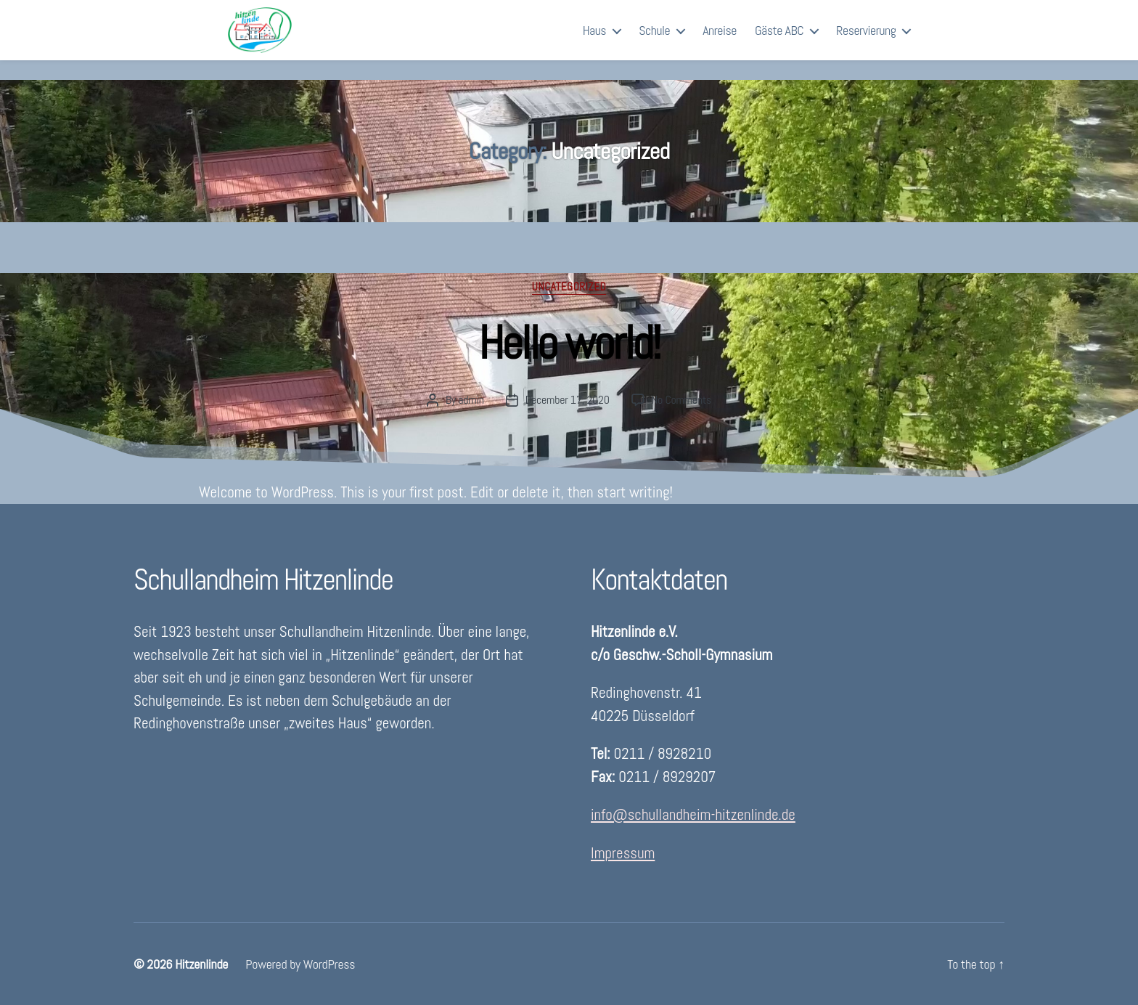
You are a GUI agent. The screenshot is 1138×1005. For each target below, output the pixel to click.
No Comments (681, 399)
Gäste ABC (779, 40)
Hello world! (568, 343)
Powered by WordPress (300, 964)
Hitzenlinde (201, 964)
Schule (654, 40)
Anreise (720, 40)
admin (470, 399)
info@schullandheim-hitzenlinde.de (693, 814)
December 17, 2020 (567, 399)
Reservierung (866, 40)
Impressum (623, 853)
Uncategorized (569, 286)
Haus (594, 40)
